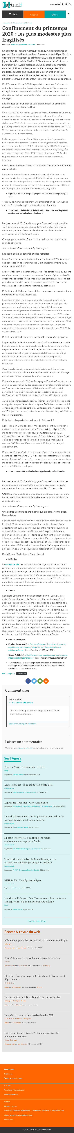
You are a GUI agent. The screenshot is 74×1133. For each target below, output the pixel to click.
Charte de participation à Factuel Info (18, 1115)
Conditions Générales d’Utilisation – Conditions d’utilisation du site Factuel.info (34, 1111)
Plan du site (8, 1120)
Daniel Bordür (17, 1005)
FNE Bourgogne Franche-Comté (24, 792)
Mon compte (9, 1069)
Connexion (55, 4)
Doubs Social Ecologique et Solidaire (26, 849)
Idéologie (8, 944)
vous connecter (25, 747)
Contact (7, 1102)
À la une (7, 1086)
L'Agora (55, 14)
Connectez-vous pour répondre (22, 724)
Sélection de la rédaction (22, 23)
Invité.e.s (16, 888)
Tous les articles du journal (14, 1090)
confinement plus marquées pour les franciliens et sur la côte (34, 647)
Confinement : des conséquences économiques (46, 655)
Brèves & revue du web (22, 932)
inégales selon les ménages (20, 658)
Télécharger (22, 674)
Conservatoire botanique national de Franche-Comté (32, 806)
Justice (7, 962)
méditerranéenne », (16, 650)
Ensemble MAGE (19, 774)
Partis (7, 1040)
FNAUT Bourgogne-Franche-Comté (26, 870)
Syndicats (13, 1040)
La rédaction (22, 948)
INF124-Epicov (8, 673)
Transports (27, 1019)
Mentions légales (10, 1106)
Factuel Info (33, 1130)
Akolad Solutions (45, 1130)
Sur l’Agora (12, 758)
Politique (16, 1001)
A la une (34, 14)
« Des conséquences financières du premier (47, 644)
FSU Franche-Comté (20, 827)
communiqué (7, 23)
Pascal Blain (17, 909)
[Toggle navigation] (12, 14)
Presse (23, 1001)
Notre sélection (37, 921)
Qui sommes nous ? (11, 1095)
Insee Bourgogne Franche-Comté (23, 44)
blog (6, 770)
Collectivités (9, 983)
